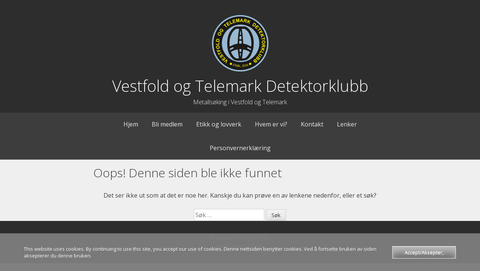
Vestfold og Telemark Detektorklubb (240, 85)
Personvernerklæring (240, 148)
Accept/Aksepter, (424, 252)
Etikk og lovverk (218, 124)
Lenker (347, 124)
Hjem (130, 124)
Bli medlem (167, 124)
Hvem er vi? (271, 124)
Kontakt (312, 124)
